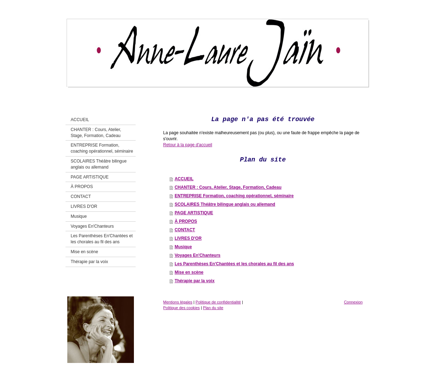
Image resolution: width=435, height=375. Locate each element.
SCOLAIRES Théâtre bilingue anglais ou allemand (225, 204)
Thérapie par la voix (195, 280)
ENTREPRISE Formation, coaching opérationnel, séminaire (234, 195)
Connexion (353, 302)
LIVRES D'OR (188, 238)
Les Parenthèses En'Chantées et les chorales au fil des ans (234, 263)
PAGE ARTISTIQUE (194, 212)
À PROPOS (186, 221)
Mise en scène (189, 272)
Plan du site (213, 308)
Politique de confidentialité (218, 302)
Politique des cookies (181, 308)
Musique (183, 246)
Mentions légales (178, 302)
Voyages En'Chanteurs (197, 255)
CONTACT (185, 229)
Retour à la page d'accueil (187, 144)
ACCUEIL (184, 178)
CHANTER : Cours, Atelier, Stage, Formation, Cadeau (228, 187)
